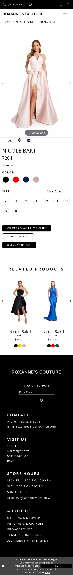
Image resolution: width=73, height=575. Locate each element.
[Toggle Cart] (68, 4)
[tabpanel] (36, 83)
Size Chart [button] (55, 191)
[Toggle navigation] (65, 13)
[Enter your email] (36, 391)
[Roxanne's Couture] (23, 13)
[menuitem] (31, 400)
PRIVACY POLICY (19, 529)
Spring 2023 (46, 21)
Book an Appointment (19, 245)
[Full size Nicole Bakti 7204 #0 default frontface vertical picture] (36, 83)
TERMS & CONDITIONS (24, 535)
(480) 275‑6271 (29, 421)
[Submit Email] (20, 391)
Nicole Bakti (25, 21)
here (47, 572)
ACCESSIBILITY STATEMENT (27, 541)
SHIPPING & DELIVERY (24, 518)
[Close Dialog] (17, 566)
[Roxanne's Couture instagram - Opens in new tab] (30, 4)
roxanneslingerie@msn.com (36, 426)
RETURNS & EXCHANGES (25, 523)
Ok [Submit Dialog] (56, 565)
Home (8, 21)
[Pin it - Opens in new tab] (19, 140)
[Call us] (14, 4)
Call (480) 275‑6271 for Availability (27, 228)
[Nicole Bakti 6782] (20, 301)
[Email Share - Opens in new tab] (28, 140)
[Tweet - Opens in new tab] (9, 140)
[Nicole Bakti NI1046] (53, 301)
